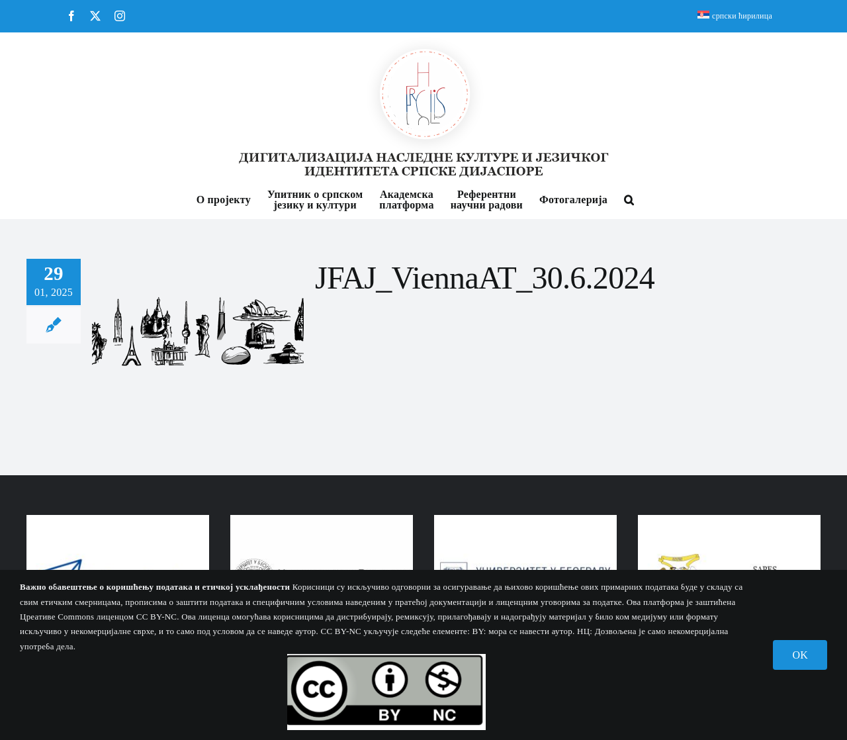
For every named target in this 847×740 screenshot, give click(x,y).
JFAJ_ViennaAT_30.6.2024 (484, 277)
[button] (629, 198)
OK (800, 655)
